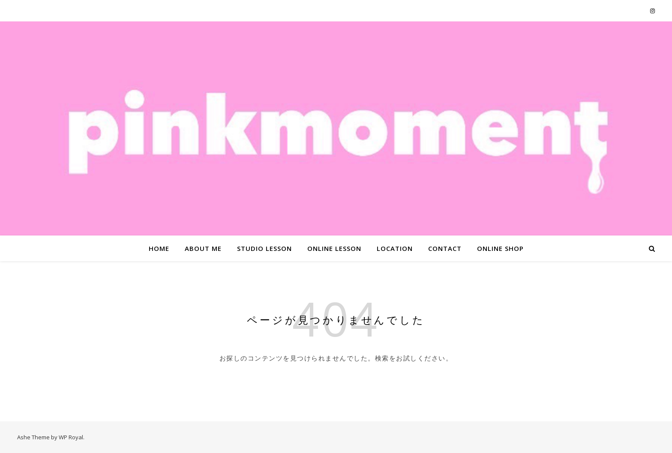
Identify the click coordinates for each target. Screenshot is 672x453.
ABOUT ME (203, 248)
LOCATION (395, 248)
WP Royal (71, 437)
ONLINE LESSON (334, 248)
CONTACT (445, 248)
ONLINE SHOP (500, 248)
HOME (159, 248)
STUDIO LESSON (264, 248)
